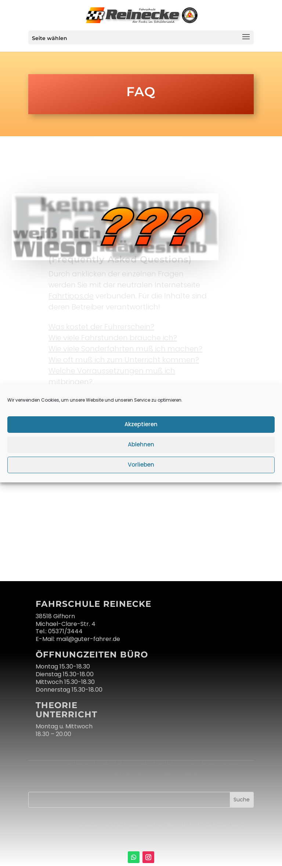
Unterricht (82, 762)
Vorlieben (141, 464)
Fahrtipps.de (71, 294)
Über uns (116, 762)
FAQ (140, 762)
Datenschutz (220, 762)
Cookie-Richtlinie (175, 773)
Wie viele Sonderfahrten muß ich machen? (125, 347)
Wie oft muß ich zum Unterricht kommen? (123, 358)
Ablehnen (141, 444)
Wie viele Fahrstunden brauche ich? (112, 336)
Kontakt (164, 762)
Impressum (129, 773)
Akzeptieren (141, 424)
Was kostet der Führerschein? (101, 325)
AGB (188, 762)
